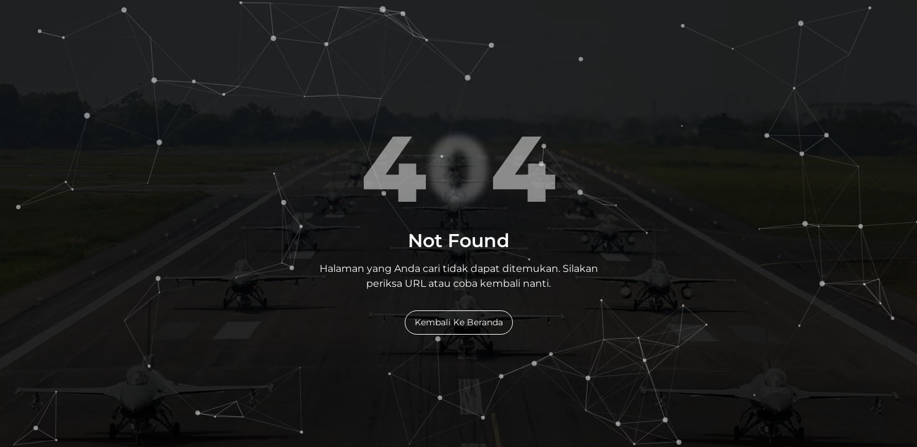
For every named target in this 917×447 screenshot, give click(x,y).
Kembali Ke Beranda (459, 322)
